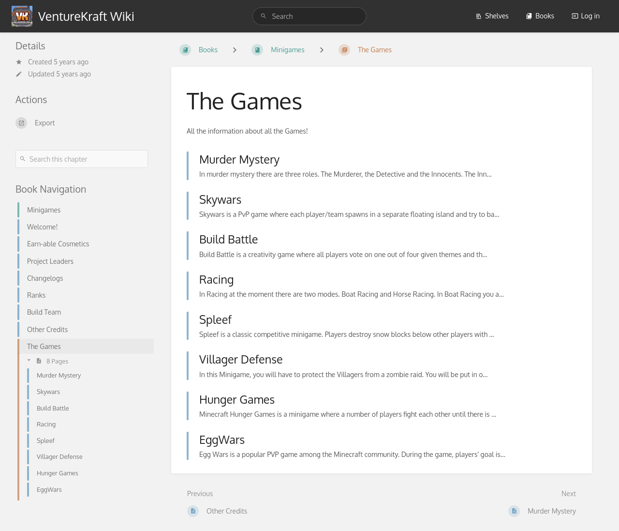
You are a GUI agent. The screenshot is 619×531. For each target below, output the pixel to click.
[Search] (265, 16)
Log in (586, 16)
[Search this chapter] (81, 159)
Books (540, 16)
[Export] (82, 123)
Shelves (492, 16)
